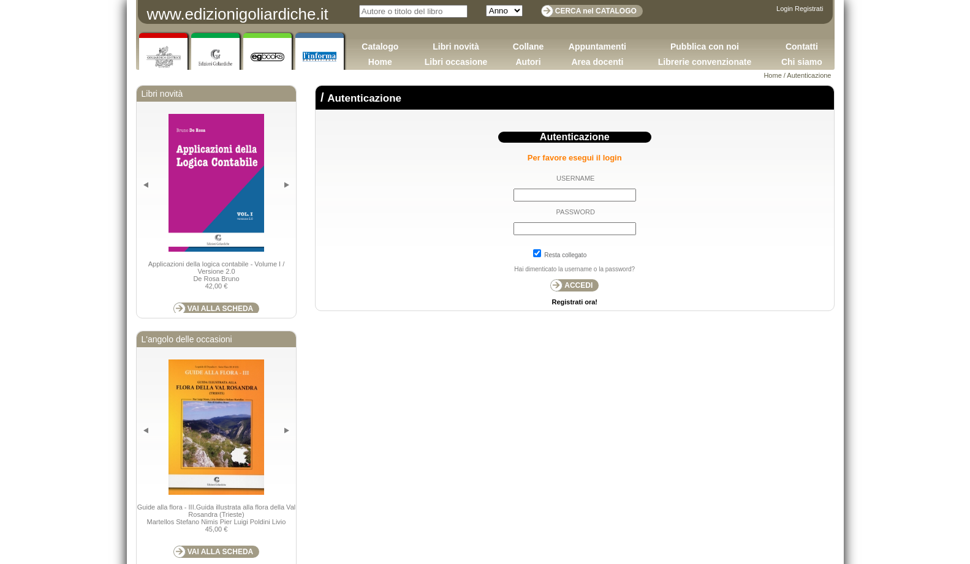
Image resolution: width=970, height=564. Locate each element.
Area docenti (597, 62)
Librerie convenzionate (704, 62)
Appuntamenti (597, 46)
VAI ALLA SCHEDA (221, 308)
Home (380, 62)
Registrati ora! (574, 302)
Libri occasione (456, 62)
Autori (527, 62)
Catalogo (380, 46)
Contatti (802, 46)
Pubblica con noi (704, 46)
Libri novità (456, 46)
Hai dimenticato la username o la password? (574, 269)
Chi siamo (801, 62)
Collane (528, 46)
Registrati (809, 8)
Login (784, 8)
